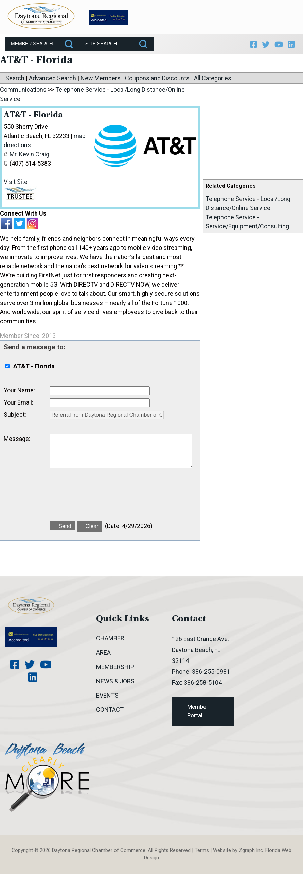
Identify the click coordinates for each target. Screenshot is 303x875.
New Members (101, 79)
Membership (115, 668)
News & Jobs (115, 682)
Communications (23, 91)
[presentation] (101, 499)
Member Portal (197, 712)
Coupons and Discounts (157, 79)
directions (17, 146)
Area (103, 653)
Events (107, 696)
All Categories (212, 79)
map (80, 137)
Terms (202, 851)
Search (14, 79)
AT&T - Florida (35, 116)
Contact (110, 711)
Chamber (110, 639)
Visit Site (16, 183)
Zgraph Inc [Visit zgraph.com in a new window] (251, 851)
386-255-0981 (211, 672)
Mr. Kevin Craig (29, 155)
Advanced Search (52, 79)
